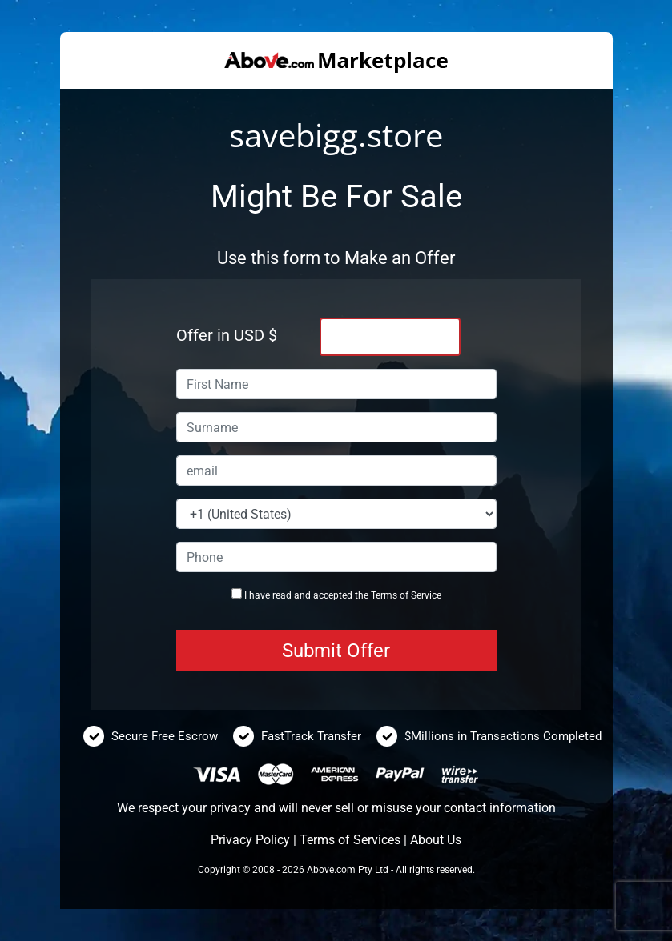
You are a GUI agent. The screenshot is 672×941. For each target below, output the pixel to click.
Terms (384, 595)
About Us (435, 839)
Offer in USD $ (226, 335)
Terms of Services (350, 839)
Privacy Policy (250, 839)
